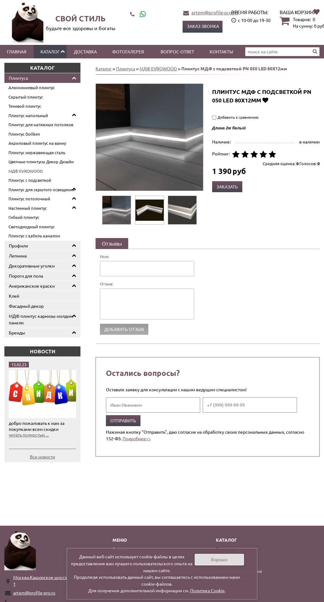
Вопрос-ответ (177, 51)
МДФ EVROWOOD (25, 171)
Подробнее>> (137, 438)
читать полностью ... (29, 434)
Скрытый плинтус (25, 97)
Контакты (221, 51)
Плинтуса (18, 78)
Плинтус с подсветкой (29, 180)
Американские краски (32, 286)
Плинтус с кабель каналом (34, 235)
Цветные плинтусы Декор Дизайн (41, 161)
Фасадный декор (26, 306)
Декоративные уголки (32, 265)
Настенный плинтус (27, 208)
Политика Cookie (207, 590)
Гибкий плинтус (23, 217)
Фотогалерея (128, 51)
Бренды (17, 332)
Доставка (85, 51)
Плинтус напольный (28, 115)
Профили (18, 245)
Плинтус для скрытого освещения (41, 189)
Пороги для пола (26, 276)
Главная (16, 51)
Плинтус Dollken (24, 134)
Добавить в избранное (265, 100)
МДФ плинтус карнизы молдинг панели (41, 319)
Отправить (123, 420)
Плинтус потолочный (29, 198)
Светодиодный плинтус (31, 226)
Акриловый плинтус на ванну (37, 143)
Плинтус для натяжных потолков (40, 124)
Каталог (50, 51)
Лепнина (18, 255)
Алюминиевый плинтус (31, 87)
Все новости (42, 456)
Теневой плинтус (24, 106)
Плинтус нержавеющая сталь (36, 152)
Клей (14, 296)
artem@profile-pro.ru (214, 12)
